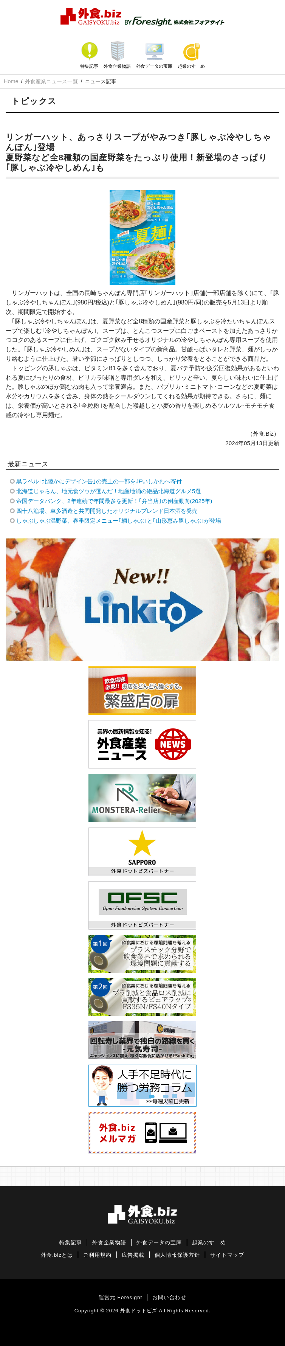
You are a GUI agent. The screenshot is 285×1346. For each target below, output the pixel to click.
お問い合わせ (169, 1297)
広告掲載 (133, 1255)
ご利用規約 (97, 1255)
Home (11, 81)
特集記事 (89, 66)
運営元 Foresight (120, 1297)
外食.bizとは (57, 1255)
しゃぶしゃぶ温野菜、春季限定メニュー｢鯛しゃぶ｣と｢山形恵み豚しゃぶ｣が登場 (118, 520)
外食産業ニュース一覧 (51, 81)
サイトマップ (227, 1255)
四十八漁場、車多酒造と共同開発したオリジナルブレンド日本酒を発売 (107, 511)
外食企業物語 (117, 66)
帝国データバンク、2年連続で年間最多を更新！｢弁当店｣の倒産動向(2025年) (114, 501)
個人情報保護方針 (177, 1255)
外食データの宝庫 (154, 66)
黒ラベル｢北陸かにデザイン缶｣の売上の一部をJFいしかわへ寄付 (99, 481)
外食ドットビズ (138, 1310)
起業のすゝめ (191, 66)
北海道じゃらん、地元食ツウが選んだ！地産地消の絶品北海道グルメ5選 (108, 491)
